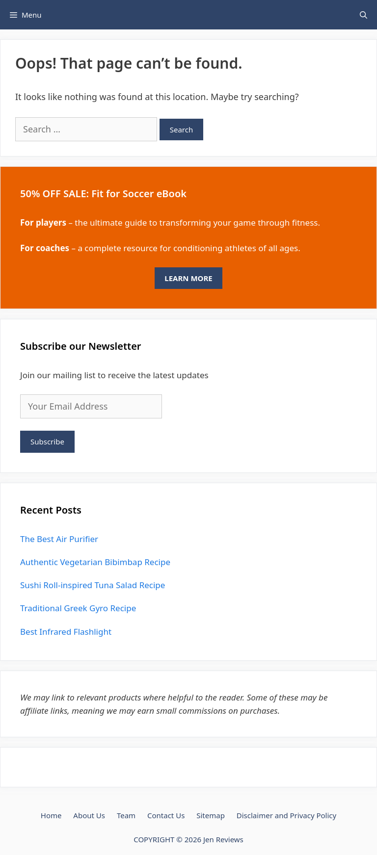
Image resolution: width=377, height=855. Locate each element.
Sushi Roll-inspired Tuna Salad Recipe (92, 585)
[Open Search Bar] (363, 14)
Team (126, 815)
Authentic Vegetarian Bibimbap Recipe (95, 562)
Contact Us (166, 815)
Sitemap (210, 815)
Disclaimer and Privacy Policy (286, 815)
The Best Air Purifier (59, 538)
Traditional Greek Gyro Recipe (78, 608)
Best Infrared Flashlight (65, 631)
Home (51, 815)
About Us (89, 815)
